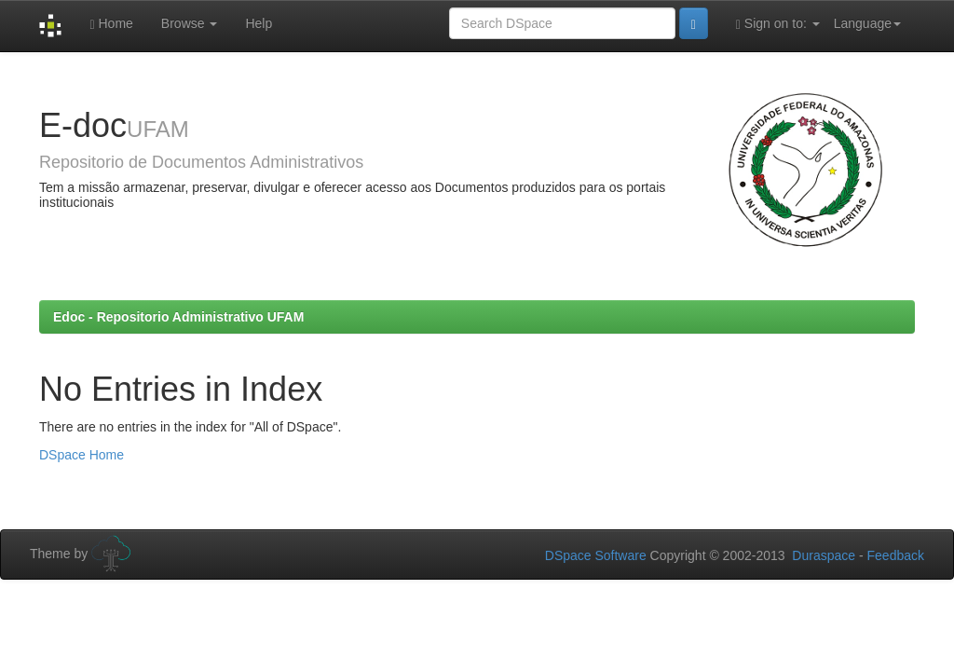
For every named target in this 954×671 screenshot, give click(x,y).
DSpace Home (81, 454)
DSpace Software (596, 555)
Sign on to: (778, 24)
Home (110, 24)
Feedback (895, 555)
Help (258, 23)
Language (867, 23)
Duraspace (823, 555)
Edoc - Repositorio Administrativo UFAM (178, 316)
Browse (189, 23)
